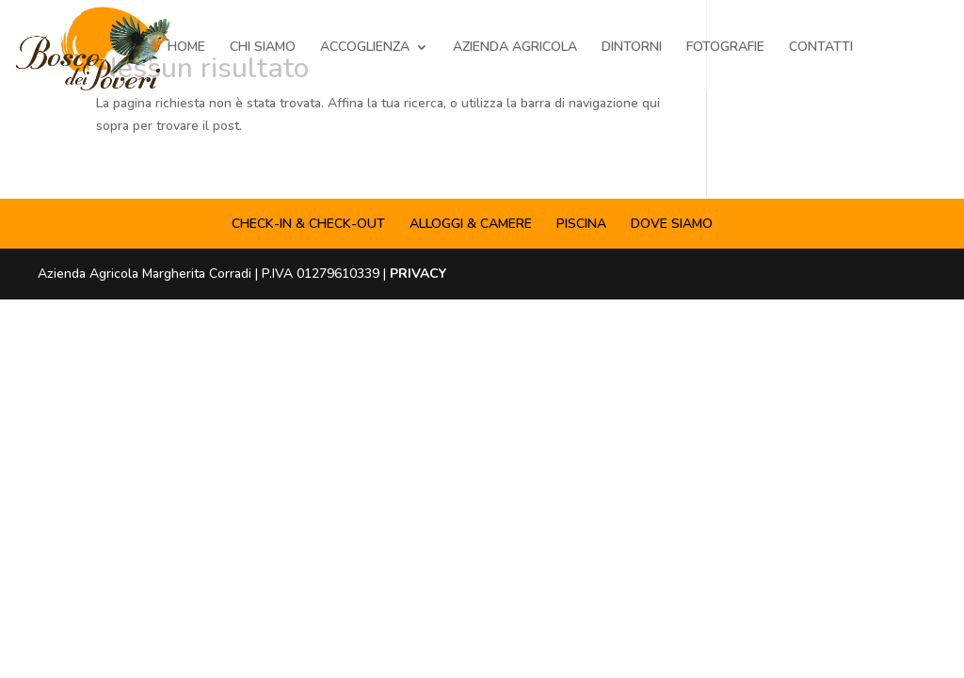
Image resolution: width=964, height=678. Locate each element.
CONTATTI (821, 48)
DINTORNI (632, 48)
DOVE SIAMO (672, 224)
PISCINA (581, 224)
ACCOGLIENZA (365, 48)
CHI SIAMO (263, 48)
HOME (186, 48)
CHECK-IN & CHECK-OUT (308, 224)
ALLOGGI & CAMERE (471, 224)
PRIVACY (418, 273)
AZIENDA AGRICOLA (515, 48)
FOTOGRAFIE (725, 48)
